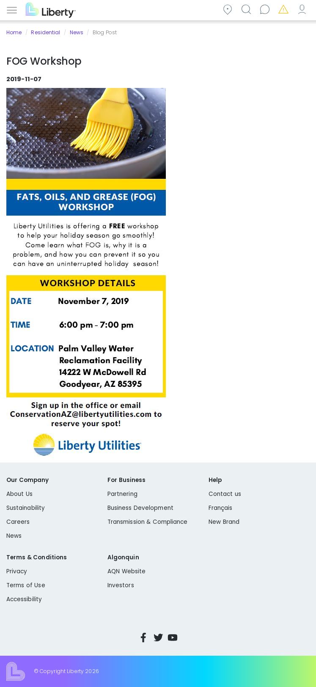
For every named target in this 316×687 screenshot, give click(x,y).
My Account (303, 9)
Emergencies (284, 9)
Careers (18, 522)
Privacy (16, 571)
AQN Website (126, 571)
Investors (120, 585)
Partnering (122, 494)
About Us (19, 494)
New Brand (224, 522)
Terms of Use (25, 585)
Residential (45, 32)
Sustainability (25, 508)
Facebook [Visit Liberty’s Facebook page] (143, 637)
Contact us (266, 9)
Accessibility (24, 599)
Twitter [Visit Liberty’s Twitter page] (158, 637)
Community (229, 9)
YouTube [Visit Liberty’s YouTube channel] (172, 637)
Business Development (140, 508)
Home (14, 32)
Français (221, 508)
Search (247, 9)
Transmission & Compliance (147, 522)
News (76, 32)
